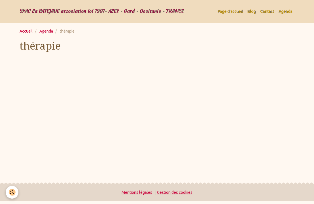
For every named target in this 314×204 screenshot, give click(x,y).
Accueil (26, 31)
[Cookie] (12, 192)
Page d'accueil (230, 11)
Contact (267, 11)
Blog (251, 11)
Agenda (285, 11)
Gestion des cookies (174, 192)
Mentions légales (137, 192)
